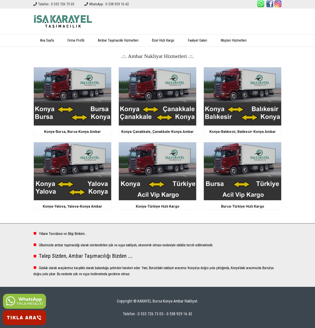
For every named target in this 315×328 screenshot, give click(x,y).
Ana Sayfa (47, 40)
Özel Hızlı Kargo (163, 40)
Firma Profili (75, 40)
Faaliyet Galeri (197, 40)
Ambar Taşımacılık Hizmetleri (118, 40)
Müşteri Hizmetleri (234, 40)
